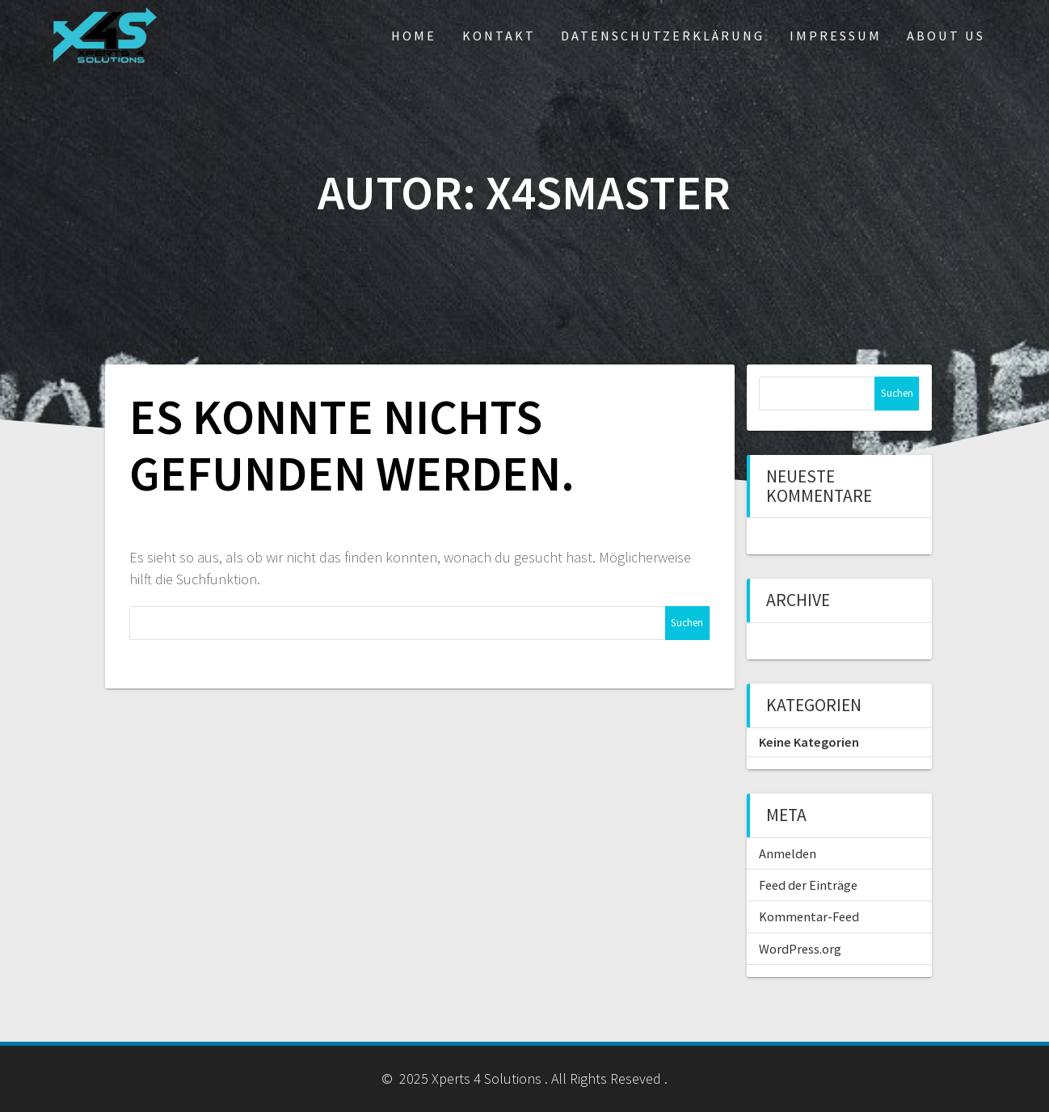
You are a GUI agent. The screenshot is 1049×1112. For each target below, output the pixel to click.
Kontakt (499, 35)
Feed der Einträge (808, 885)
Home (413, 35)
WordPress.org (800, 949)
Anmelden (787, 853)
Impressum (836, 35)
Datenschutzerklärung (663, 35)
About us (946, 35)
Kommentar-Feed (809, 916)
